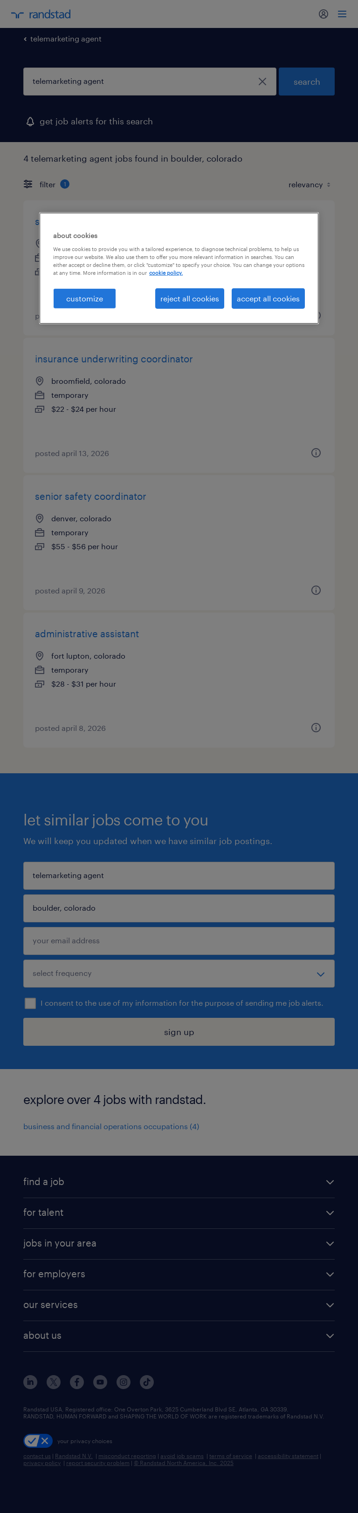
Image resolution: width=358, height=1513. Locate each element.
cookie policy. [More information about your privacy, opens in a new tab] (166, 273)
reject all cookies (189, 298)
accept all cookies (268, 298)
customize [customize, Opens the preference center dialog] (84, 298)
